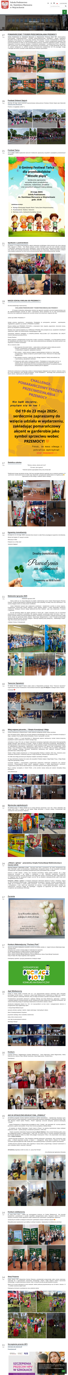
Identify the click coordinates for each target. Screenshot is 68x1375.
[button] (57, 3)
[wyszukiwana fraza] (58, 6)
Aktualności (40, 23)
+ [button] (48, 3)
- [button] (51, 3)
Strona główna (29, 23)
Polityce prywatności (58, 1368)
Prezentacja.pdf (12, 1349)
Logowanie (63, 3)
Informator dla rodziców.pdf (15, 1346)
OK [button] (63, 1371)
